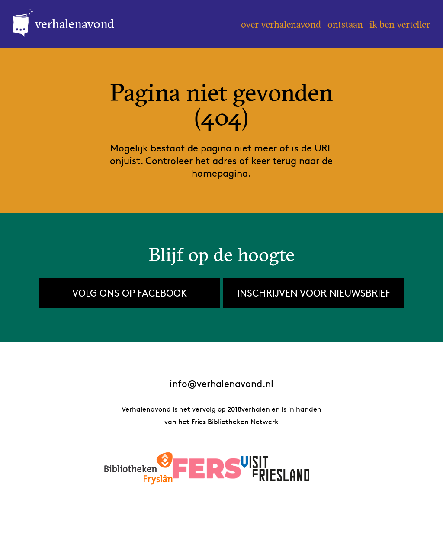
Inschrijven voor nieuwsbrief (313, 292)
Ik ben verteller (399, 24)
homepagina (220, 172)
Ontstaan (345, 24)
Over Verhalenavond (281, 24)
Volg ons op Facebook (129, 292)
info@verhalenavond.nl (221, 383)
